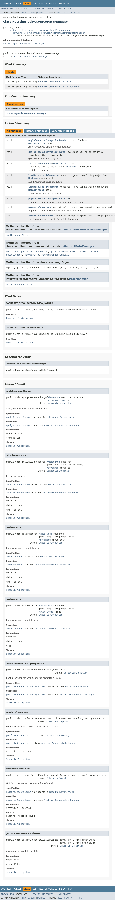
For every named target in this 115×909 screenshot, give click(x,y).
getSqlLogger (14, 254)
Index (62, 3)
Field (23, 12)
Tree (40, 3)
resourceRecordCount (40, 215)
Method (41, 12)
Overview (6, 3)
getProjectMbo (78, 251)
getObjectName (59, 251)
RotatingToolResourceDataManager (27, 113)
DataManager (10, 43)
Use (34, 3)
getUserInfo (31, 254)
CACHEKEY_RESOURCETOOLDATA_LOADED (59, 86)
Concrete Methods (63, 131)
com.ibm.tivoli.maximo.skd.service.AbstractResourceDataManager (48, 33)
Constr (31, 12)
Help (69, 3)
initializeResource (40, 163)
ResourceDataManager (32, 43)
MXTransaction (37, 143)
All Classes (65, 9)
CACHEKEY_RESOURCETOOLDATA (54, 81)
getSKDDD (95, 251)
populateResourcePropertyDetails (48, 198)
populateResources (39, 207)
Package (17, 3)
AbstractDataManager (78, 246)
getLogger (42, 251)
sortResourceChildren (19, 235)
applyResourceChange (40, 140)
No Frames (47, 9)
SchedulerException (60, 403)
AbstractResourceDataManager (31, 56)
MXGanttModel (36, 190)
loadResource (36, 175)
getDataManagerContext (20, 251)
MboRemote (60, 140)
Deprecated (51, 3)
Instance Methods (36, 131)
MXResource (59, 163)
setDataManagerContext (55, 254)
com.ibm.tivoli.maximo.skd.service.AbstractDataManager (39, 30)
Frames (37, 9)
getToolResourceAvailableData (46, 152)
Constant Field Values (20, 318)
